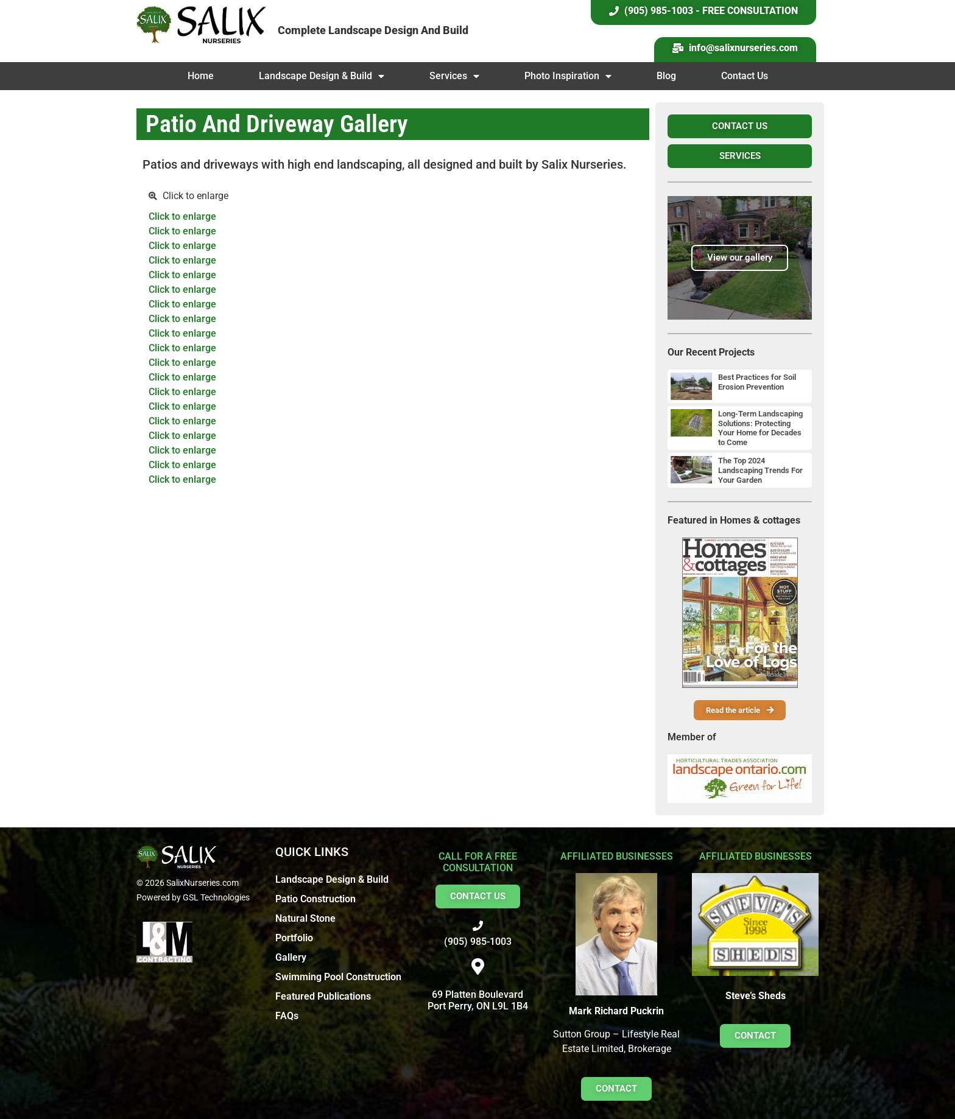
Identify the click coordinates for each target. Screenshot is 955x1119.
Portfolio (294, 938)
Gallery (290, 957)
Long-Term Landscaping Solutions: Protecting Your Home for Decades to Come (760, 428)
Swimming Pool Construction (338, 977)
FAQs (286, 1016)
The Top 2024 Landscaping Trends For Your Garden (760, 470)
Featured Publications (323, 996)
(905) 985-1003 (478, 941)
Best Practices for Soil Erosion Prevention (757, 382)
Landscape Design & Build (321, 76)
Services (454, 76)
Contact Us (744, 76)
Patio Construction (315, 899)
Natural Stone (305, 918)
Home (201, 76)
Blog (666, 76)
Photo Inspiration (567, 76)
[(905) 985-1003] (478, 926)
